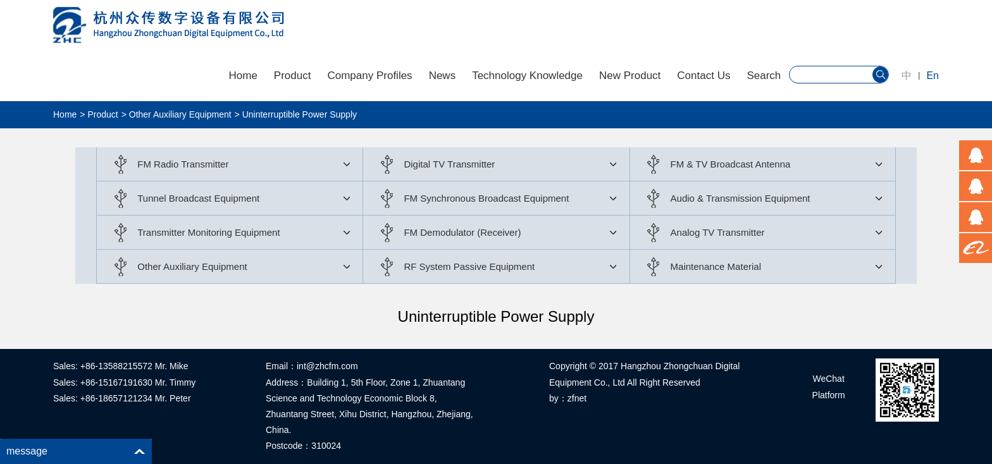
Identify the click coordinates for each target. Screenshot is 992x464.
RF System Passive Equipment (469, 266)
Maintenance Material (716, 266)
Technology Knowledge (527, 76)
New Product (629, 76)
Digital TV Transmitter (449, 164)
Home (243, 76)
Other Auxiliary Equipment (192, 266)
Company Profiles (369, 76)
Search (764, 76)
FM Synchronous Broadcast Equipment (486, 198)
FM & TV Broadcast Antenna (731, 164)
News (442, 76)
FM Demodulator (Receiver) (462, 232)
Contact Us (703, 76)
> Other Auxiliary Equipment (176, 114)
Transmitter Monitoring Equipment (208, 232)
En (932, 75)
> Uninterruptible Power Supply (296, 114)
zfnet (576, 398)
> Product (99, 114)
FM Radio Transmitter (182, 164)
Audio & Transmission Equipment (740, 198)
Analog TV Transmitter (718, 232)
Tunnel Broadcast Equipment (198, 198)
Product (292, 76)
